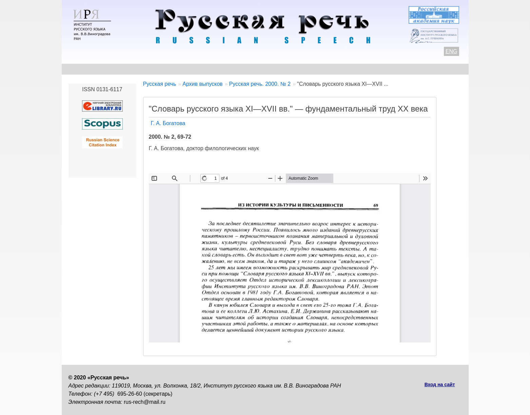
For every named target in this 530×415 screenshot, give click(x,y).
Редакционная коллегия (329, 69)
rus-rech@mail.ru (144, 402)
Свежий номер (206, 69)
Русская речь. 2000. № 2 (260, 84)
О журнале (82, 69)
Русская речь (159, 84)
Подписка (388, 69)
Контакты (123, 69)
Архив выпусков (261, 69)
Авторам (161, 69)
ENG (451, 51)
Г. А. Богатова (168, 123)
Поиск (423, 69)
